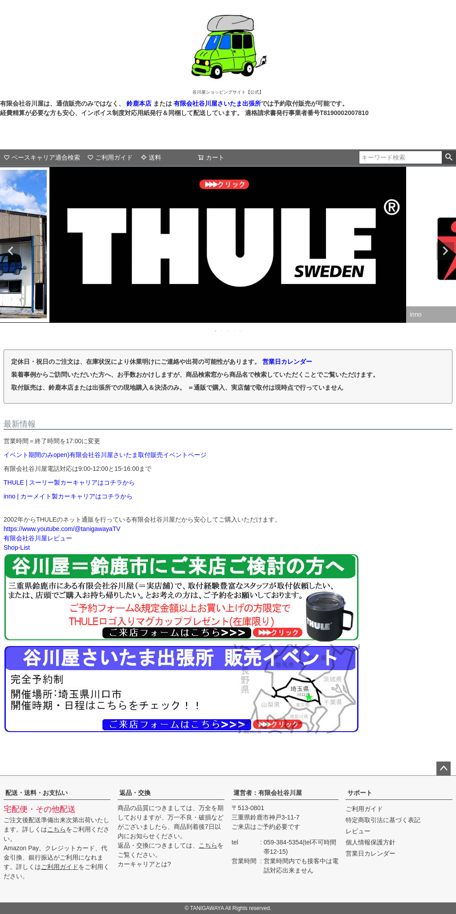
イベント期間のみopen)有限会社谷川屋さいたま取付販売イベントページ (105, 454)
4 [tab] (234, 331)
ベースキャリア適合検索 (42, 157)
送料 (151, 157)
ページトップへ (443, 769)
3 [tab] (228, 331)
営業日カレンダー (287, 361)
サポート (359, 792)
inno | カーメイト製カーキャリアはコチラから (68, 496)
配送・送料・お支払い (36, 792)
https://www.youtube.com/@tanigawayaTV (62, 528)
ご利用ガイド (110, 157)
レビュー (358, 831)
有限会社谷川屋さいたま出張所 (216, 103)
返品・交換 (135, 792)
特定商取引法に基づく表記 (383, 819)
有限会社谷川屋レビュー (38, 538)
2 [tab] (222, 331)
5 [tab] (241, 331)
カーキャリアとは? (144, 864)
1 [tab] (216, 331)
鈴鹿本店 (138, 103)
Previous (11, 251)
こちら (56, 829)
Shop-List (17, 547)
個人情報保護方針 (370, 842)
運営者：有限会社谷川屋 (267, 792)
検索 (449, 157)
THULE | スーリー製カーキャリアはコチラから (69, 482)
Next (445, 251)
